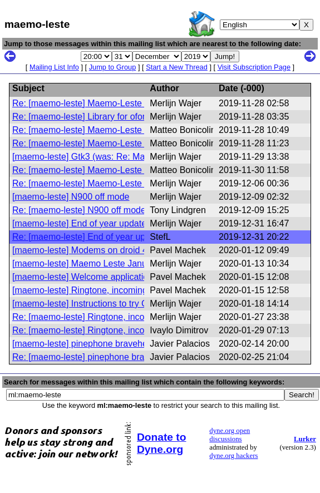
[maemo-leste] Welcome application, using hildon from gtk (126, 277)
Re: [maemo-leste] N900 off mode (79, 210)
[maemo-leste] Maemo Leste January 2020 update (111, 263)
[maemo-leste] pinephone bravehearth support (103, 343)
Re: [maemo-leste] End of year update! (88, 236)
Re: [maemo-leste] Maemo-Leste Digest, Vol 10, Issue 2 (122, 130)
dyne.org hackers (233, 456)
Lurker (305, 439)
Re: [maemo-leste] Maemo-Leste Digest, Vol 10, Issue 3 (122, 143)
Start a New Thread (177, 67)
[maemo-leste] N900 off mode (70, 196)
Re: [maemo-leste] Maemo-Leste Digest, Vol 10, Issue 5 (122, 170)
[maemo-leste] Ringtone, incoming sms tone (99, 290)
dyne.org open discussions (229, 435)
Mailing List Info (54, 67)
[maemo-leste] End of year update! (80, 223)
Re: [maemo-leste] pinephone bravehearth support (111, 357)
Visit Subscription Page (254, 67)
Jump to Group (112, 67)
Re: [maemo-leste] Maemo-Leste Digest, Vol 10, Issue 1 (122, 103)
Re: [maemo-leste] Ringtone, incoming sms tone (107, 317)
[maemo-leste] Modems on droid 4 (79, 250)
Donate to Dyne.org (161, 443)
